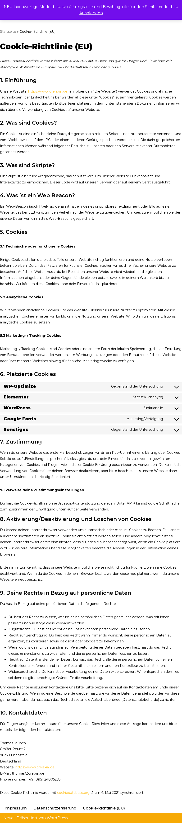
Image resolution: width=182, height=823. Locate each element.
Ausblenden (91, 13)
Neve (9, 818)
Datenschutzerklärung (54, 808)
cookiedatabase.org (73, 792)
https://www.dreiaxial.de (47, 91)
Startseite (8, 31)
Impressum (16, 808)
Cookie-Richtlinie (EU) (104, 808)
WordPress (57, 818)
